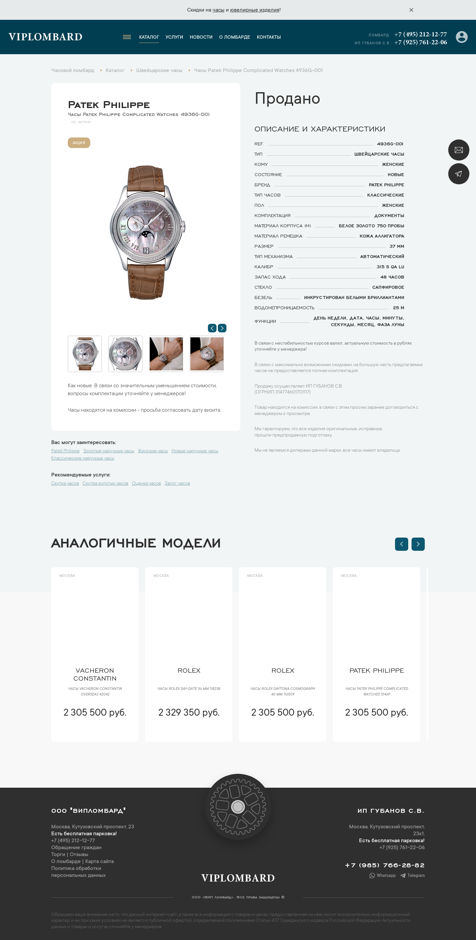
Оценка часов (146, 483)
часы (218, 10)
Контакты (269, 37)
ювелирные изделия (254, 10)
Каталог (149, 37)
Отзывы (79, 855)
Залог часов (177, 483)
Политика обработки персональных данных (78, 872)
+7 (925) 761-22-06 (420, 42)
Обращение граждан (76, 848)
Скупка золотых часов (105, 483)
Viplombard (45, 38)
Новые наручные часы (195, 451)
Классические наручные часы (82, 458)
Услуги (174, 37)
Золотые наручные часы (108, 451)
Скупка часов (65, 483)
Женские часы (153, 451)
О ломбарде (234, 37)
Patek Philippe (109, 102)
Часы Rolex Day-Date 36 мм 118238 (188, 689)
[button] (212, 328)
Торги (58, 855)
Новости (201, 37)
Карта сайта (99, 862)
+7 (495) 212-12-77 (420, 34)
